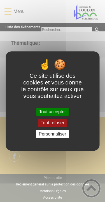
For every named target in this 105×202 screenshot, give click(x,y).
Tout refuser (52, 123)
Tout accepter (52, 111)
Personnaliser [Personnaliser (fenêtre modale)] (52, 134)
